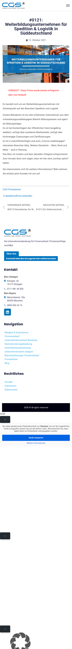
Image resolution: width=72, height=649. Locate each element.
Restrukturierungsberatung (18, 344)
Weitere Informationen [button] (36, 443)
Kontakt (9, 382)
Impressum (10, 385)
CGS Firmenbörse (12, 189)
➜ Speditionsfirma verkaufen (17, 195)
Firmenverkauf (12, 336)
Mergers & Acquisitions (16, 332)
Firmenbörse (11, 359)
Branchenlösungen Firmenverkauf (22, 355)
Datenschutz (11, 389)
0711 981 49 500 (15, 289)
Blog (7, 363)
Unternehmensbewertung (18, 347)
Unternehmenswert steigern (19, 351)
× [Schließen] (5, 419)
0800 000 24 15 (14, 305)
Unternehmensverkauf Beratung (21, 340)
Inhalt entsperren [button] (36, 438)
